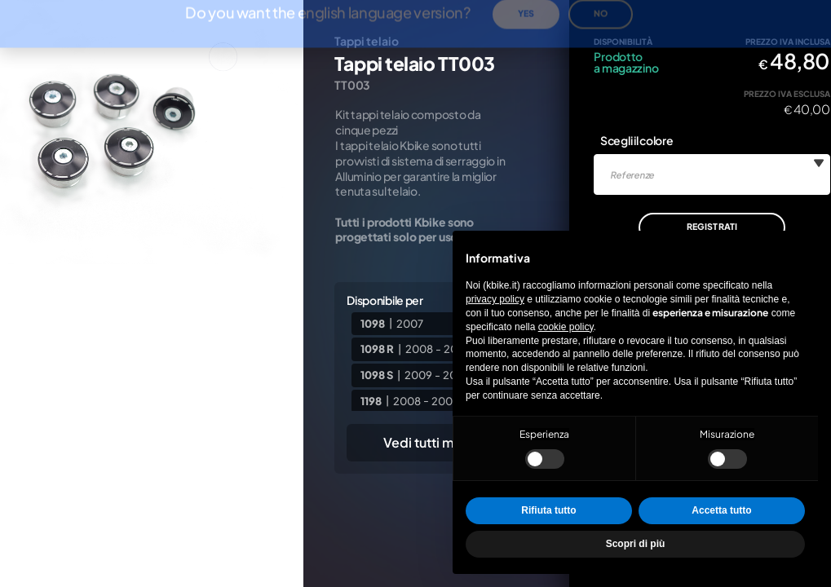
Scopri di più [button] (635, 543)
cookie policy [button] (566, 327)
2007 (409, 322)
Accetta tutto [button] (721, 510)
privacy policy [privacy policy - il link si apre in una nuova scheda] (495, 299)
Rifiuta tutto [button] (548, 510)
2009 (418, 375)
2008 (419, 348)
